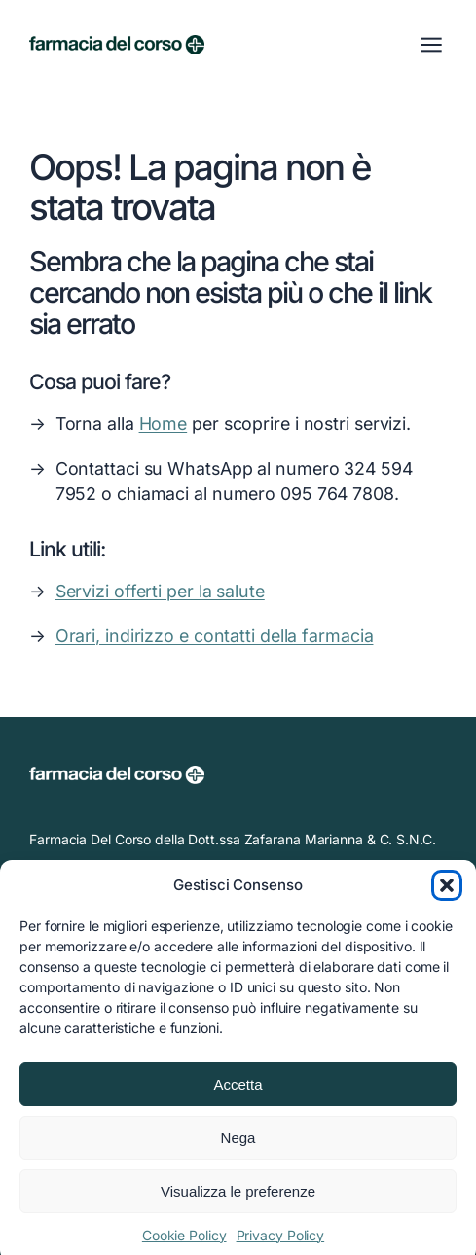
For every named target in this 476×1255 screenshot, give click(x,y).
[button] (447, 894)
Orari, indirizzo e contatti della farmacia (214, 636)
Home (163, 423)
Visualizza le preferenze (238, 1200)
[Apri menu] (431, 44)
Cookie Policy (184, 1244)
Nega (238, 1146)
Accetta (237, 1093)
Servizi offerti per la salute (160, 591)
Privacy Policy (281, 1244)
